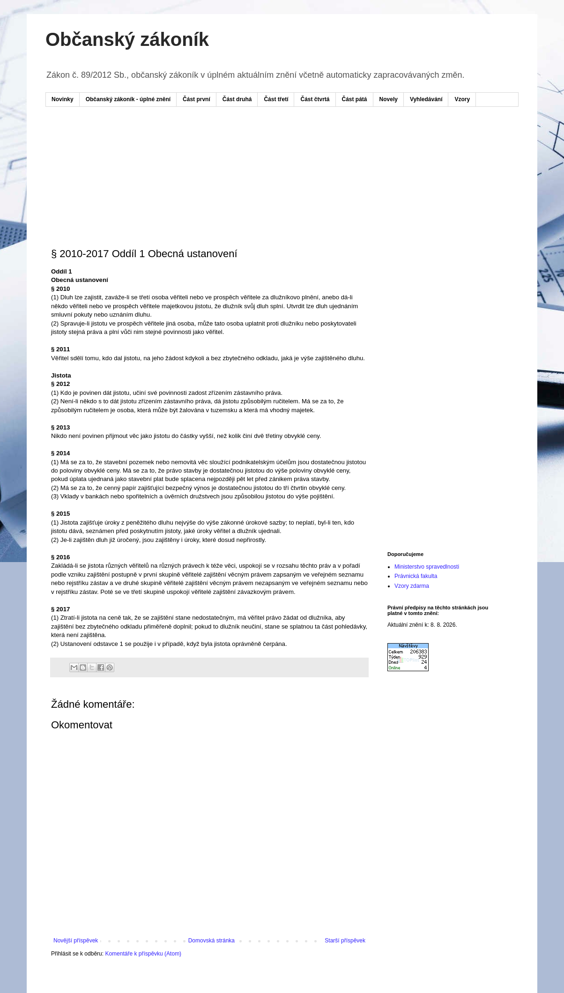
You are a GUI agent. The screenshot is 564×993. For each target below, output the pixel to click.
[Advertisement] (230, 142)
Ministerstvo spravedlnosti (426, 566)
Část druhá (237, 99)
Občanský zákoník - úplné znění (128, 99)
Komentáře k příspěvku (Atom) (143, 953)
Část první (196, 99)
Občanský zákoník (127, 39)
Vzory (462, 99)
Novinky (63, 99)
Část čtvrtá (314, 99)
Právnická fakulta (415, 576)
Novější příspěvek (75, 940)
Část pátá (354, 99)
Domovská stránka (211, 940)
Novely (388, 99)
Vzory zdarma (411, 586)
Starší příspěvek (345, 940)
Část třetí (276, 99)
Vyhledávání (426, 99)
